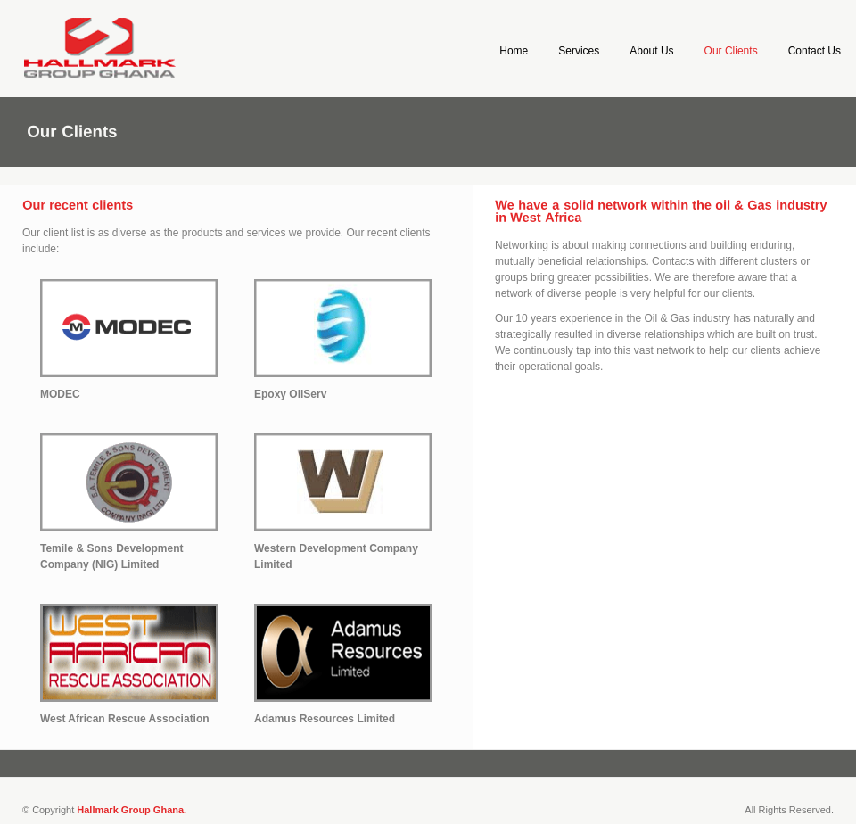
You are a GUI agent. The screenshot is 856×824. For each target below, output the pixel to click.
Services (578, 51)
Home (513, 51)
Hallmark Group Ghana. (131, 809)
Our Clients (731, 51)
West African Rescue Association (125, 719)
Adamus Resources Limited (324, 719)
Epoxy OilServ (290, 394)
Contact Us (814, 51)
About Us (651, 51)
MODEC (60, 394)
